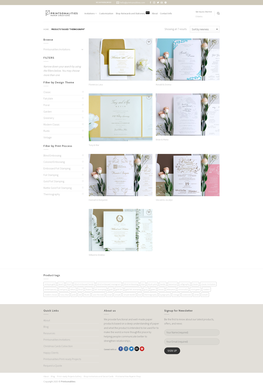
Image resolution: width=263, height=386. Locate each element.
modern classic (50, 294)
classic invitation (208, 284)
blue (143, 284)
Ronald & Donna (163, 84)
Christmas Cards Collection (58, 346)
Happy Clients (50, 352)
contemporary (50, 289)
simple (117, 294)
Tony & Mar (94, 145)
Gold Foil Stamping (53, 181)
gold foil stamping (133, 289)
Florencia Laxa (96, 84)
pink (74, 294)
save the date (98, 294)
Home (46, 29)
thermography (150, 294)
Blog (45, 326)
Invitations (91, 13)
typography (165, 294)
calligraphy (185, 284)
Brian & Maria (162, 139)
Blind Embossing (52, 155)
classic (195, 284)
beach (61, 284)
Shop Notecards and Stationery (133, 13)
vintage (176, 294)
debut (72, 289)
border (163, 284)
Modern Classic (51, 124)
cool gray (63, 289)
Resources (49, 333)
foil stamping (100, 289)
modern (206, 289)
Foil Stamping (50, 175)
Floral (46, 105)
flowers (89, 289)
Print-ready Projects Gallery (69, 376)
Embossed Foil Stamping (56, 168)
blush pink (152, 284)
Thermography (51, 194)
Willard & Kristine (97, 254)
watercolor (186, 294)
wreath (205, 294)
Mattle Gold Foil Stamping (57, 187)
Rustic (46, 130)
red (80, 294)
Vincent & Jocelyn (164, 199)
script (109, 294)
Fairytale (48, 98)
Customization (106, 13)
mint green (195, 289)
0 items (199, 16)
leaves (161, 289)
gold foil (119, 289)
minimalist (183, 289)
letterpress (171, 289)
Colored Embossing (54, 161)
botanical (173, 284)
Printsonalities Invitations (56, 49)
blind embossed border (84, 284)
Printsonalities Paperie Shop (128, 376)
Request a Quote (52, 365)
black (69, 284)
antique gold (49, 284)
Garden (47, 111)
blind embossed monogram (109, 284)
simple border (129, 294)
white (196, 294)
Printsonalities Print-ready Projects (62, 359)
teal (139, 294)
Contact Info (166, 13)
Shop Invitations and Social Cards (99, 376)
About (155, 13)
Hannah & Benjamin (98, 199)
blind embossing (131, 284)
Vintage (47, 137)
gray (146, 289)
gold (111, 289)
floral (80, 289)
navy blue (64, 294)
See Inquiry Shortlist (204, 12)
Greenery (48, 118)
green (153, 289)
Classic (47, 92)
